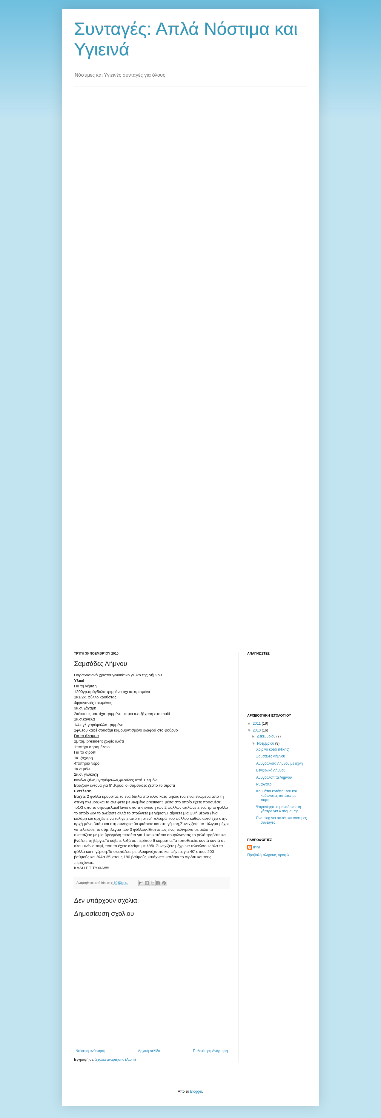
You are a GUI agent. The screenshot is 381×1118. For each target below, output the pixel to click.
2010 (257, 730)
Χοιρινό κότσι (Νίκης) (272, 749)
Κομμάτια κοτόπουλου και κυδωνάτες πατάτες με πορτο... (276, 795)
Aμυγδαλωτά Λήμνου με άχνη (279, 763)
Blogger (196, 1091)
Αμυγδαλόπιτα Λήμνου (274, 777)
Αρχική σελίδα (149, 1051)
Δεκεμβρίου (266, 736)
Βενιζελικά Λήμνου (270, 770)
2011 (257, 723)
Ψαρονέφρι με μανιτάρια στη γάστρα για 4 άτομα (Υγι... (279, 809)
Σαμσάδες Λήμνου (270, 756)
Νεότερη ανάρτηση (90, 1051)
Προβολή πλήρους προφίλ (268, 855)
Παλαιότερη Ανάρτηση (210, 1051)
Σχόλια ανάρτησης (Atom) (115, 1059)
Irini (256, 847)
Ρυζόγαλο (263, 784)
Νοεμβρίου (266, 743)
